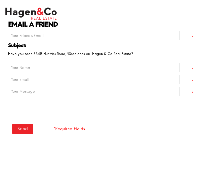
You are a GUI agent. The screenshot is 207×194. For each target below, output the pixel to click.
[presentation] (36, 106)
